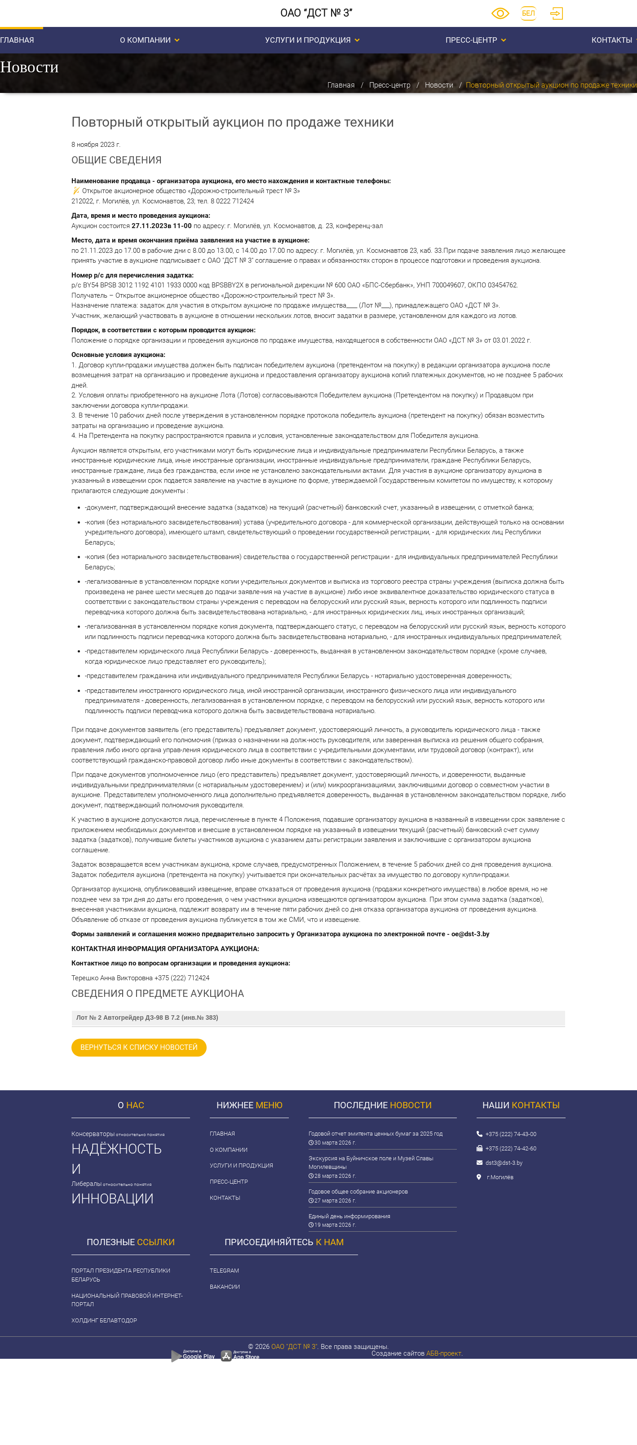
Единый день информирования (349, 1216)
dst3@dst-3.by (504, 1162)
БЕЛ (528, 13)
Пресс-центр (476, 39)
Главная (341, 85)
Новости (439, 85)
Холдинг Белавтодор (104, 1320)
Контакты (225, 1197)
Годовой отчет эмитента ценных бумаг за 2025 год (375, 1133)
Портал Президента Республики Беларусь (120, 1275)
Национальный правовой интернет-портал (127, 1300)
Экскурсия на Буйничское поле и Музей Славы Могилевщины (371, 1163)
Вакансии (225, 1286)
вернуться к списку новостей (139, 1047)
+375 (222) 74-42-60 (511, 1148)
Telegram (224, 1270)
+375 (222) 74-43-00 (511, 1134)
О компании (150, 39)
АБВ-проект (443, 1353)
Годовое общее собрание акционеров (358, 1191)
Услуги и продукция (312, 39)
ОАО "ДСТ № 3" (294, 1347)
